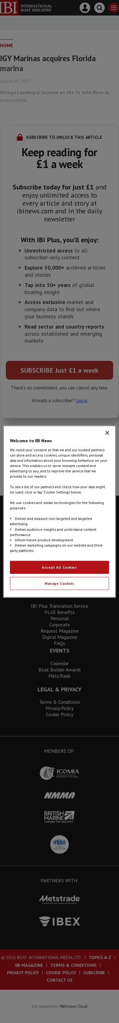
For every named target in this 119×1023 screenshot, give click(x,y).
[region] (59, 511)
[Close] (107, 433)
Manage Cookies (59, 583)
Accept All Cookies (59, 567)
